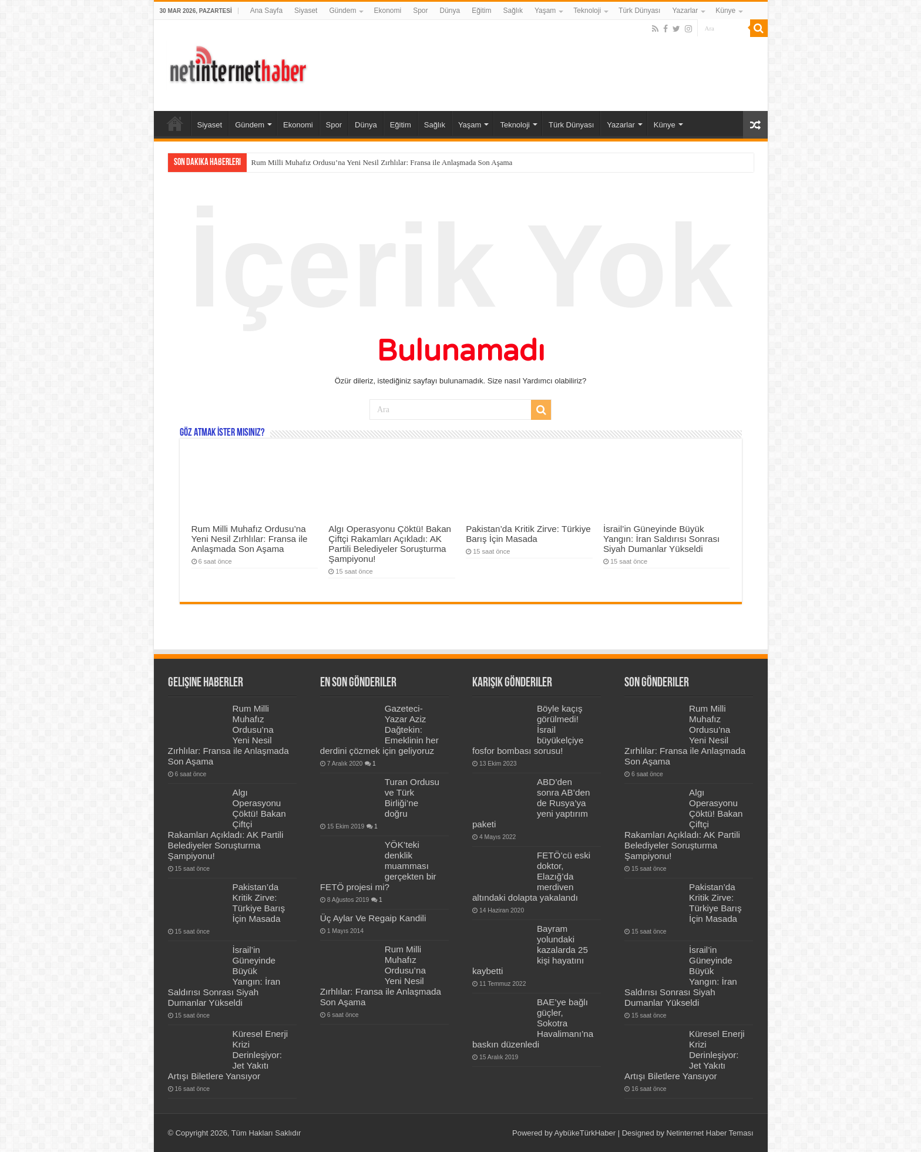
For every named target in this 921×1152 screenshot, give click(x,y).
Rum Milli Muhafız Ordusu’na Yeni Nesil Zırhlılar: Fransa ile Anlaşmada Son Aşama (382, 162)
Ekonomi (387, 10)
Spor (420, 10)
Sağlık (513, 10)
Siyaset (305, 10)
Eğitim (481, 10)
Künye (725, 10)
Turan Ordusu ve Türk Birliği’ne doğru (412, 797)
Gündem (342, 10)
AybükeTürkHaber (585, 1133)
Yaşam (545, 10)
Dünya (450, 10)
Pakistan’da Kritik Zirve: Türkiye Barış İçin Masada (528, 534)
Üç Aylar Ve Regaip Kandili (373, 918)
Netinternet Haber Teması (710, 1133)
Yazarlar (685, 10)
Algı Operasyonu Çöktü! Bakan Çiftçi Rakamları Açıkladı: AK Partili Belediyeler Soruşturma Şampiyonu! (389, 544)
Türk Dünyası (639, 10)
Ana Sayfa (266, 10)
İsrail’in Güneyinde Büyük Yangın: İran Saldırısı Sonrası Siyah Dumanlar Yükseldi (661, 539)
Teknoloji (587, 10)
